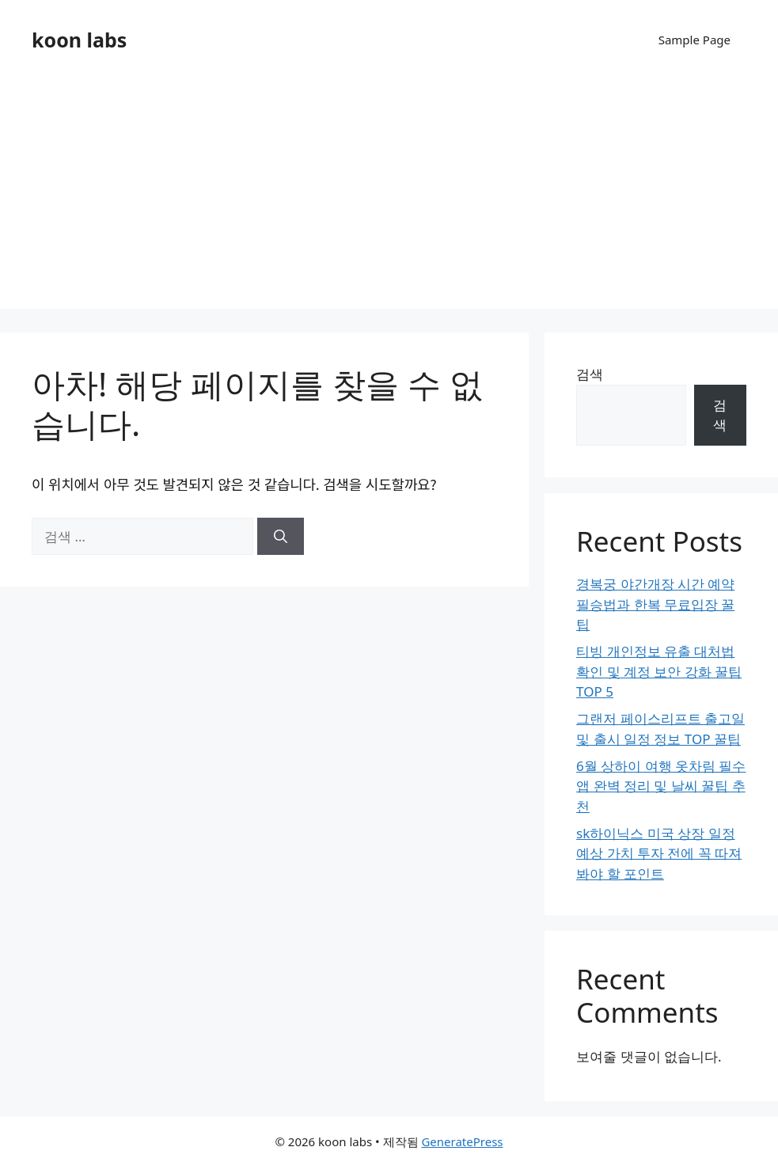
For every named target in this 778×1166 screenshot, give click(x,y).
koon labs (79, 39)
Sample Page (694, 39)
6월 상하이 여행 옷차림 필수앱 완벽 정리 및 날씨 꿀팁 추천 (661, 786)
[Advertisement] (389, 198)
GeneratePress (462, 1141)
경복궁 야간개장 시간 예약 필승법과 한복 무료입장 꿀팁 (655, 604)
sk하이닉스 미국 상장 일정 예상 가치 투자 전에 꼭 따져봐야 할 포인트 (659, 853)
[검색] (280, 537)
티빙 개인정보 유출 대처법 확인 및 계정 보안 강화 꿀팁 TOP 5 (659, 671)
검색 (589, 374)
